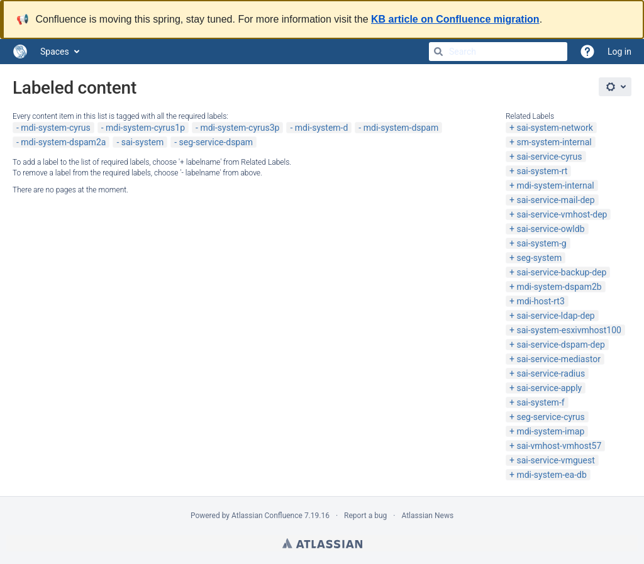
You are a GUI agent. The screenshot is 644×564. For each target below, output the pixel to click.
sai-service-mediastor (558, 359)
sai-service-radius (550, 373)
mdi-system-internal (555, 185)
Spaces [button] (54, 52)
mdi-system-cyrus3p (239, 128)
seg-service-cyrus (550, 417)
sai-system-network (554, 128)
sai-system (142, 142)
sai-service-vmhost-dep (561, 214)
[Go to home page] (20, 51)
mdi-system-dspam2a (63, 142)
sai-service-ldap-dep (555, 316)
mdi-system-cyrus (55, 128)
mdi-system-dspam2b (558, 287)
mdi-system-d (321, 128)
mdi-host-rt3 (540, 301)
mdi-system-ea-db (551, 475)
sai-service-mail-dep (555, 200)
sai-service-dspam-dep (560, 345)
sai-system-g (541, 243)
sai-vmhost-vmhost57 (558, 446)
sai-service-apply (549, 388)
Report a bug (365, 515)
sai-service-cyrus (549, 157)
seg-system (539, 258)
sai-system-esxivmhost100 (568, 330)
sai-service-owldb (550, 229)
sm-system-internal (553, 142)
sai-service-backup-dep (561, 272)
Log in (619, 52)
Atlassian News (427, 515)
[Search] (438, 52)
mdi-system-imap (550, 431)
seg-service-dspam (216, 142)
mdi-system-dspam (401, 128)
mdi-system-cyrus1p (145, 128)
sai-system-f (540, 402)
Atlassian (322, 543)
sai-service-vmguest (555, 460)
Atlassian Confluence (267, 515)
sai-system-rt (541, 171)
